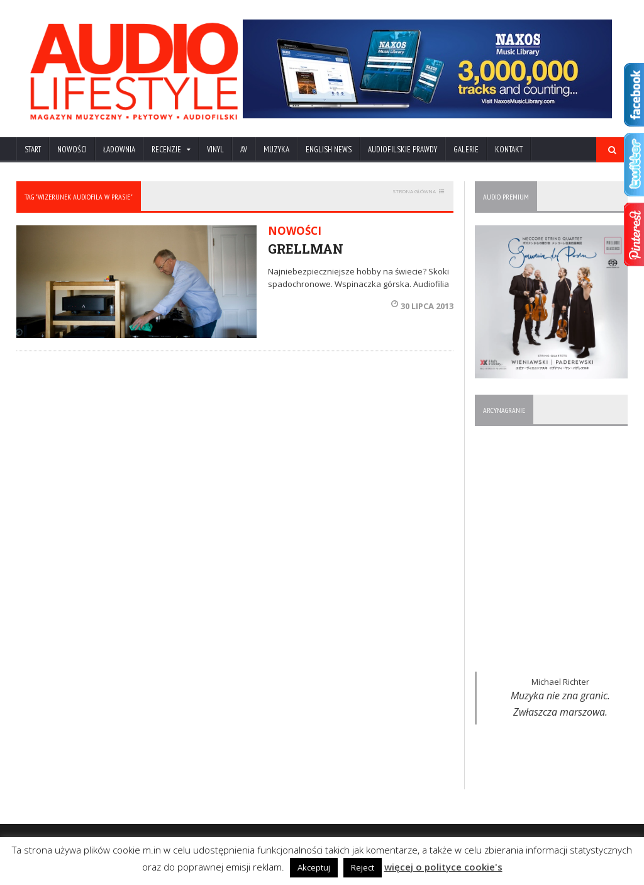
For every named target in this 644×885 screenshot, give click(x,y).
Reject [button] (362, 867)
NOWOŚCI (72, 149)
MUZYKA (276, 149)
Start (33, 149)
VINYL (215, 149)
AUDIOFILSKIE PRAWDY (402, 149)
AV (243, 149)
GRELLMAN (305, 248)
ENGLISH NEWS (329, 149)
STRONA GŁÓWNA (414, 191)
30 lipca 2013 (422, 306)
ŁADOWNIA (119, 149)
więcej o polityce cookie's (443, 866)
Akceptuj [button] (313, 867)
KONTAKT (509, 149)
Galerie (466, 149)
